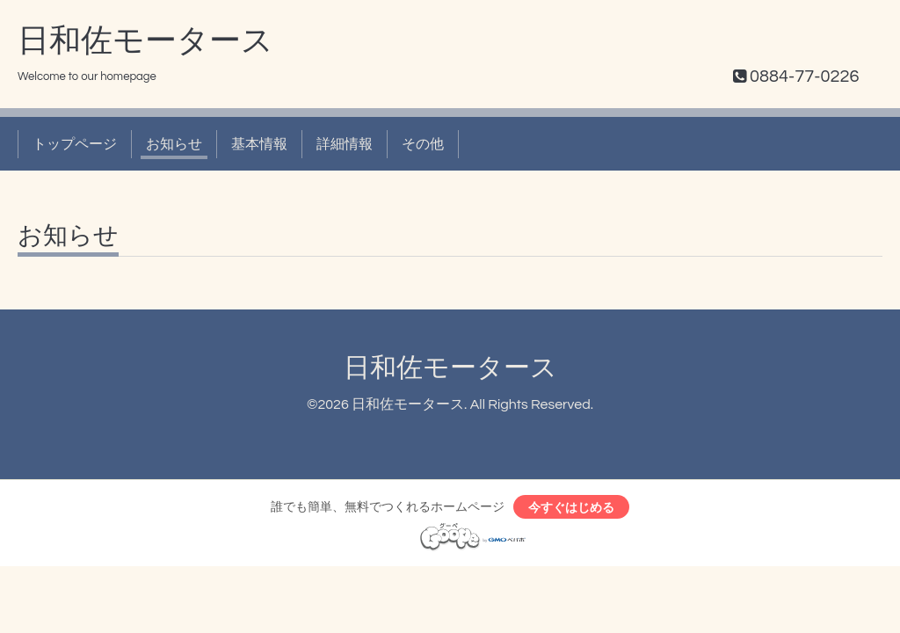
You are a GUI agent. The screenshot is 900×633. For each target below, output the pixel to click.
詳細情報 (344, 144)
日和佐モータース (145, 41)
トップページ (75, 144)
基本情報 (259, 144)
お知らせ (174, 144)
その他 (423, 144)
